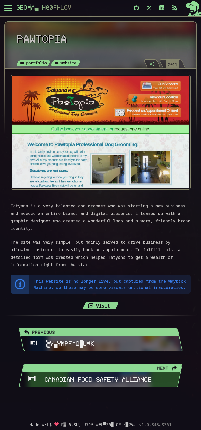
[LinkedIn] (162, 8)
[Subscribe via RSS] (175, 8)
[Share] (152, 64)
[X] (149, 8)
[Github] (136, 8)
